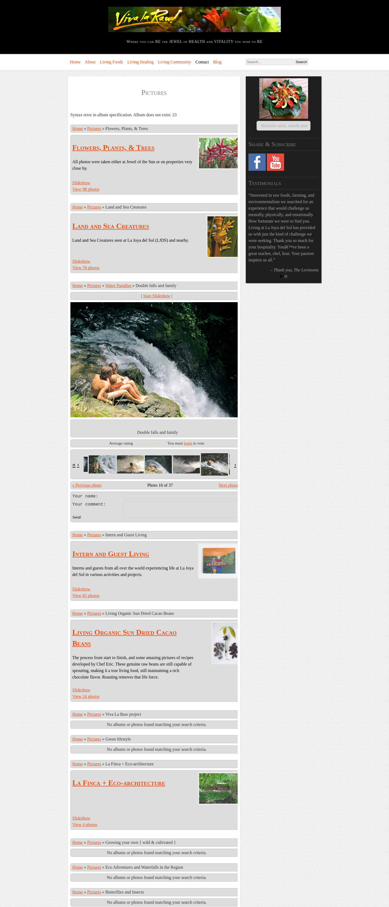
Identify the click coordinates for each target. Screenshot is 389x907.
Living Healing (140, 62)
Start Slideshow (156, 296)
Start (281, 269)
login (188, 443)
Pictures (94, 128)
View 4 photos (84, 802)
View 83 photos (85, 573)
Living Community (174, 62)
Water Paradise (118, 285)
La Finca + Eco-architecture (118, 760)
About (90, 62)
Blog (217, 62)
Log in (73, 901)
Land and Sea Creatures (110, 226)
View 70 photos (85, 267)
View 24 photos (85, 673)
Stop (286, 269)
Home (75, 62)
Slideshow (81, 182)
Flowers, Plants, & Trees (113, 148)
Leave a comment (156, 495)
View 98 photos (85, 189)
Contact (202, 62)
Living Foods (111, 62)
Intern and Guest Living (110, 531)
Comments (105, 901)
